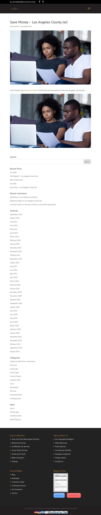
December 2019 (16, 337)
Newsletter (16, 478)
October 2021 (15, 255)
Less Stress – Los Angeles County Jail (23, 187)
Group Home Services (19, 450)
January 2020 (15, 333)
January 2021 (15, 288)
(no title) (13, 172)
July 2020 (13, 311)
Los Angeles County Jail (28, 197)
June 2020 (14, 314)
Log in (12, 408)
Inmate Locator (60, 458)
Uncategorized (15, 398)
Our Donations (17, 489)
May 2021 (13, 274)
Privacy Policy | (48, 508)
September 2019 (16, 348)
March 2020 (14, 326)
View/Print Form (74, 495)
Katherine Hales (16, 201)
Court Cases (14, 372)
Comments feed (15, 416)
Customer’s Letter (18, 482)
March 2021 (14, 281)
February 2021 (15, 285)
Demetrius (16, 26)
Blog (13, 474)
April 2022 (14, 233)
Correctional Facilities (63, 450)
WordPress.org (15, 419)
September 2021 (16, 259)
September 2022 (16, 214)
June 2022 (14, 225)
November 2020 (16, 296)
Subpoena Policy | (56, 508)
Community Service (19, 486)
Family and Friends (19, 454)
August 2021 (15, 262)
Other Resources (61, 443)
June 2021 (14, 270)
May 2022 (13, 229)
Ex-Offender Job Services (21, 446)
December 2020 (16, 292)
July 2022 (13, 222)
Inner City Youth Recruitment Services (25, 439)
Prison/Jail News (16, 395)
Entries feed (14, 412)
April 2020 (14, 322)
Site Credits (73, 508)
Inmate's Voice (15, 380)
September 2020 (16, 303)
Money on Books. (31, 90)
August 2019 (15, 351)
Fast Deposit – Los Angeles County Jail (24, 176)
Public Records (60, 446)
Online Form (59, 495)
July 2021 (13, 266)
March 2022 (14, 236)
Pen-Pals (13, 391)
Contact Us (59, 461)
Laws (12, 384)
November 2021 (16, 251)
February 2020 (15, 329)
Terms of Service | (66, 508)
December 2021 (16, 248)
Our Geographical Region (64, 439)
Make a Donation (18, 458)
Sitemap (15, 461)
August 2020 (15, 307)
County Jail (14, 369)
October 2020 (15, 300)
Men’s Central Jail (16, 180)
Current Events (15, 376)
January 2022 (15, 244)
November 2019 (16, 340)
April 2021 (14, 277)
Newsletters (14, 387)
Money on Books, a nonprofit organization (40, 204)
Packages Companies (62, 454)
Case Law (13, 365)
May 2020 (13, 318)
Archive (14, 493)
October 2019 (15, 344)
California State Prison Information (23, 361)
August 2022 (15, 218)
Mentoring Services (19, 443)
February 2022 (15, 240)
